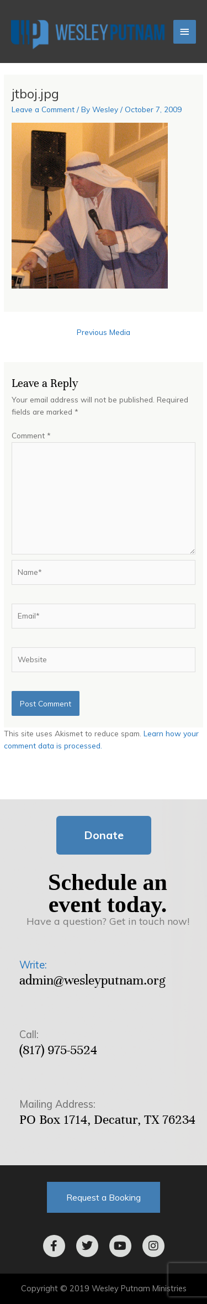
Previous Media (103, 332)
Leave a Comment (43, 109)
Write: (33, 965)
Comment (31, 435)
